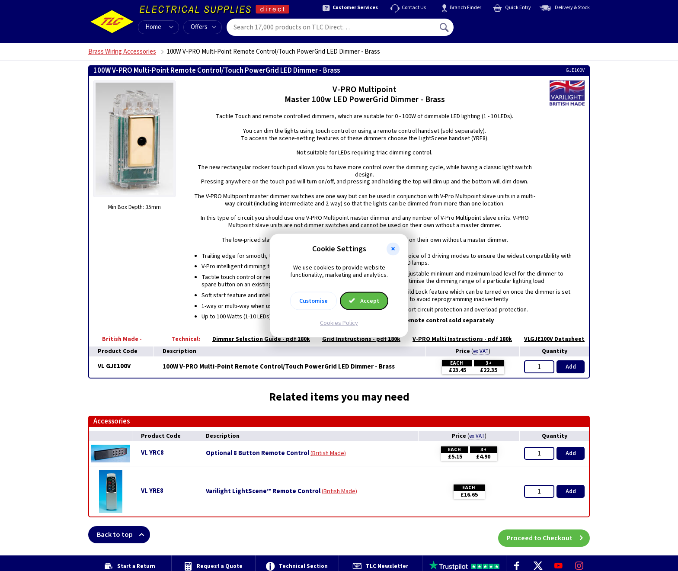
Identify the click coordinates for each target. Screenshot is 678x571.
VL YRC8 (152, 452)
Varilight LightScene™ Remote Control (263, 491)
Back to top (123, 534)
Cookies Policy (339, 322)
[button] (393, 249)
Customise (313, 300)
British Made (328, 453)
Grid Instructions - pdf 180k (356, 339)
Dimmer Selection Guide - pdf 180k (257, 339)
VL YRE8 (152, 490)
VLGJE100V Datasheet (550, 339)
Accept (364, 300)
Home (153, 27)
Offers (203, 27)
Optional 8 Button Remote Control (257, 453)
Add (571, 366)
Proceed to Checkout (548, 534)
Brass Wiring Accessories (122, 51)
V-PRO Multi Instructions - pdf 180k (458, 339)
